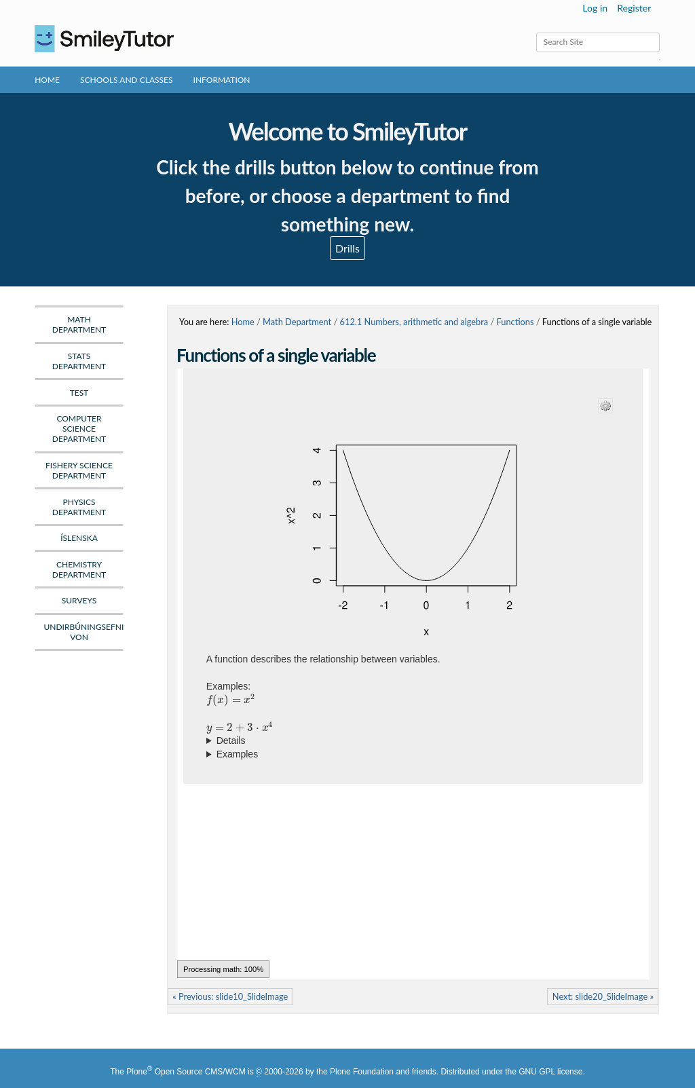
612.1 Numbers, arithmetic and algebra (414, 321)
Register (634, 8)
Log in (594, 8)
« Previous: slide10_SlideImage (230, 996)
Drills (347, 248)
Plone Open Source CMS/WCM (185, 1071)
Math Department (297, 321)
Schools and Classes (126, 80)
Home (47, 80)
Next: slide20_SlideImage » (603, 996)
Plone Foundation (362, 1071)
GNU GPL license (550, 1071)
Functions (514, 321)
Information (221, 80)
